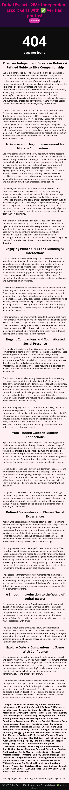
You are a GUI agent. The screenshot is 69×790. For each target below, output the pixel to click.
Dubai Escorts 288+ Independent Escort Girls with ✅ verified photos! (34, 10)
